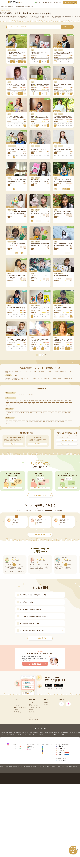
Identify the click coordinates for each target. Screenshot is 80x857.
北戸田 (37, 420)
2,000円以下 (15, 412)
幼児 (56, 412)
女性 (56, 411)
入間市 (25, 402)
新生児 (49, 412)
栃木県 (11, 394)
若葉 (44, 421)
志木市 (33, 402)
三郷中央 (62, 421)
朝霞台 (10, 420)
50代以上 (70, 412)
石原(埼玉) (15, 420)
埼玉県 (19, 394)
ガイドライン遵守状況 (51, 766)
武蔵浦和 (31, 421)
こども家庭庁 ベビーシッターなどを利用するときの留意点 (67, 766)
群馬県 (15, 394)
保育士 (12, 411)
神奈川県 (31, 394)
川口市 (20, 400)
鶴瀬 (63, 420)
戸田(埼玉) (70, 420)
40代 (66, 412)
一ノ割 (19, 420)
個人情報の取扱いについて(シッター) (15, 766)
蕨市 (18, 402)
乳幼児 (52, 412)
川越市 (13, 400)
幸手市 (11, 403)
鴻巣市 (66, 400)
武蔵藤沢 (36, 421)
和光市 (37, 402)
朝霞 (7, 420)
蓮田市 (70, 402)
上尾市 (7, 402)
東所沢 (19, 421)
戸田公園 (8, 421)
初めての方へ (38, 2)
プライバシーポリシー (42, 766)
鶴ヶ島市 (16, 403)
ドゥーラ (45, 411)
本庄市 (44, 400)
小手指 (47, 420)
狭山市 (58, 400)
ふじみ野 (26, 421)
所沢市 (32, 400)
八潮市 (57, 402)
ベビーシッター (31, 16)
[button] (34, 529)
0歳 (26, 412)
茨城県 (7, 394)
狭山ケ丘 (52, 420)
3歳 (33, 412)
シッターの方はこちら (71, 2)
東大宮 (15, 421)
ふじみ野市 (28, 403)
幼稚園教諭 (16, 411)
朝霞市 (29, 402)
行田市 (24, 400)
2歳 (31, 412)
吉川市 (23, 403)
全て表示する (9, 405)
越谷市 (15, 402)
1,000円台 (69, 411)
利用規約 (6, 766)
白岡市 (33, 403)
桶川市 (45, 402)
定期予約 (8, 411)
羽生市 (62, 400)
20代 (59, 412)
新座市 (41, 402)
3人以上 (64, 411)
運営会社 (1, 766)
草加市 (11, 402)
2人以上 (59, 411)
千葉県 (22, 394)
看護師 (49, 411)
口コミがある (14, 414)
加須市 (40, 400)
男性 (53, 411)
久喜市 (49, 402)
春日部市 (54, 400)
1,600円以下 (8, 412)
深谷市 (70, 400)
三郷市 (66, 402)
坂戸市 (7, 403)
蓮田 (11, 421)
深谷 (22, 421)
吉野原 (40, 421)
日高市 (19, 403)
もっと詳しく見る (42, 638)
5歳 (38, 412)
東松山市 (49, 400)
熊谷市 (17, 400)
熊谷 (44, 420)
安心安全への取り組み (47, 2)
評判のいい (8, 414)
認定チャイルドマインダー (36, 411)
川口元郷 (50, 421)
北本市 (53, 402)
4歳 (36, 412)
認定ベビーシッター (24, 411)
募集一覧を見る (43, 534)
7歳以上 (44, 412)
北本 (41, 420)
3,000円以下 (21, 412)
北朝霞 (33, 420)
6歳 (41, 412)
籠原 (27, 420)
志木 (60, 420)
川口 (30, 420)
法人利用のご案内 (57, 2)
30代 (63, 412)
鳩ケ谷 (54, 421)
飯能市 (36, 400)
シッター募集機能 (48, 510)
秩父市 (28, 400)
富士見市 (62, 402)
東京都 (26, 394)
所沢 (66, 420)
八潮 (58, 421)
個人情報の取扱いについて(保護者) (30, 766)
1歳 (28, 412)
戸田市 (21, 402)
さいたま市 (8, 400)
